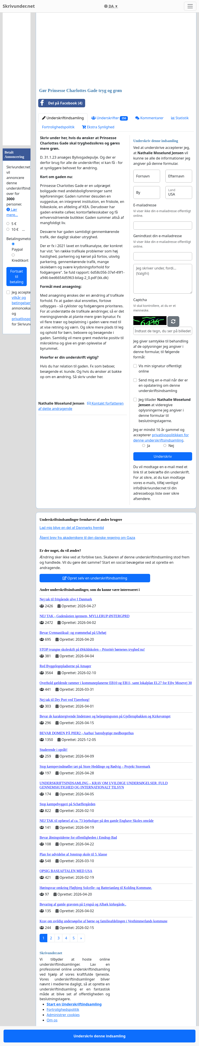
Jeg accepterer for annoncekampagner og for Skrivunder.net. (28, 308)
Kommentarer (149, 117)
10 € (15, 229)
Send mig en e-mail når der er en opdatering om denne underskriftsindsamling (163, 385)
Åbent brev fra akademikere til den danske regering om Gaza (87, 538)
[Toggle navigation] (190, 6)
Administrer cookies (63, 1014)
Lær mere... (12, 212)
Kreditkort (20, 260)
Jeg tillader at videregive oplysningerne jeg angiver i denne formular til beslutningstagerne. (165, 410)
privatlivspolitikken (27, 318)
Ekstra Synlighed (98, 127)
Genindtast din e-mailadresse (157, 235)
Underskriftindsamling (63, 117)
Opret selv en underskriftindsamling (95, 578)
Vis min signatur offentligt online (160, 368)
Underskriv (163, 456)
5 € (13, 223)
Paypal (17, 249)
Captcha (140, 299)
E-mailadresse (145, 205)
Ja (148, 445)
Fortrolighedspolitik (58, 127)
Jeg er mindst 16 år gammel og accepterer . (161, 435)
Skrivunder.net (19, 6)
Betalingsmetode (20, 238)
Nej (171, 445)
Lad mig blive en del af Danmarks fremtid (72, 528)
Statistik (180, 117)
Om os (52, 1020)
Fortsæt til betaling (16, 276)
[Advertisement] (116, 51)
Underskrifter (109, 118)
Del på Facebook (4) (60, 103)
